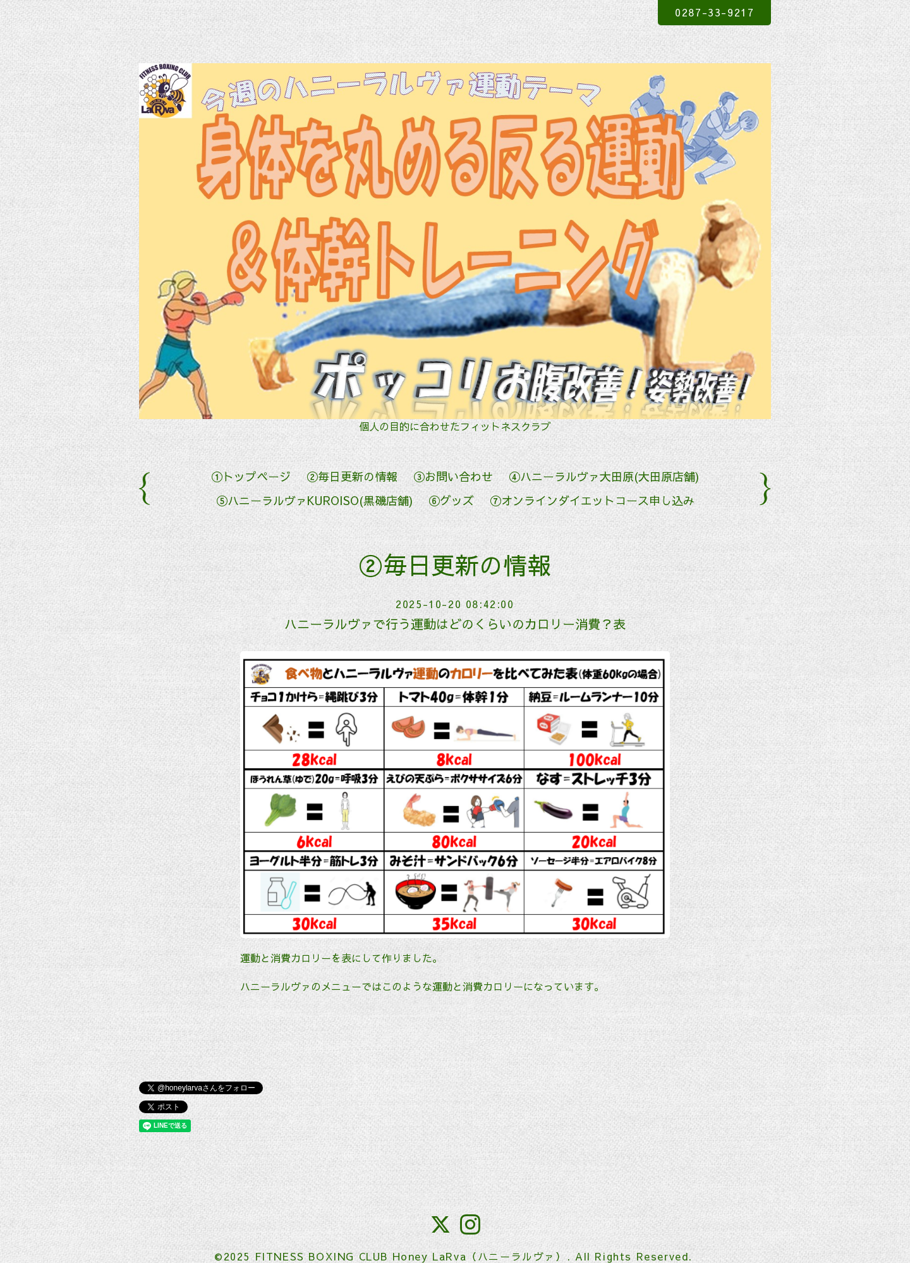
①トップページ (251, 476)
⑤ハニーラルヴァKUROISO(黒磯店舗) (314, 500)
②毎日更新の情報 (351, 476)
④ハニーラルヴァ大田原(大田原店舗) (604, 476)
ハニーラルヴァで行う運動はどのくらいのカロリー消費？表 (455, 623)
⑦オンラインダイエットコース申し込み (592, 500)
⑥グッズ (451, 500)
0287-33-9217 (714, 12)
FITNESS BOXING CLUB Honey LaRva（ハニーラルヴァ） (411, 1256)
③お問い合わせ (453, 476)
